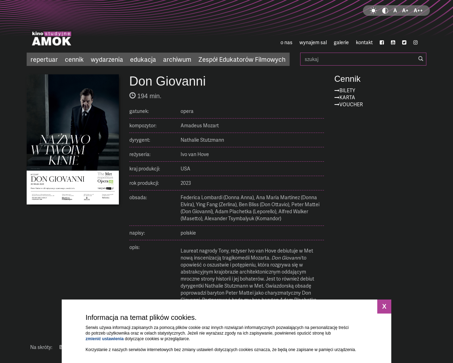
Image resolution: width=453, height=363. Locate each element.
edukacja (143, 59)
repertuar (44, 59)
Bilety (347, 90)
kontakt (364, 42)
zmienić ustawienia (105, 338)
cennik (74, 59)
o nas (286, 42)
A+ (405, 10)
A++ (418, 10)
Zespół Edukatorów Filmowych (241, 59)
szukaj (363, 59)
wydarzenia (107, 59)
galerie (341, 42)
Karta (347, 97)
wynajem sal (313, 42)
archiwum (177, 59)
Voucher (351, 104)
